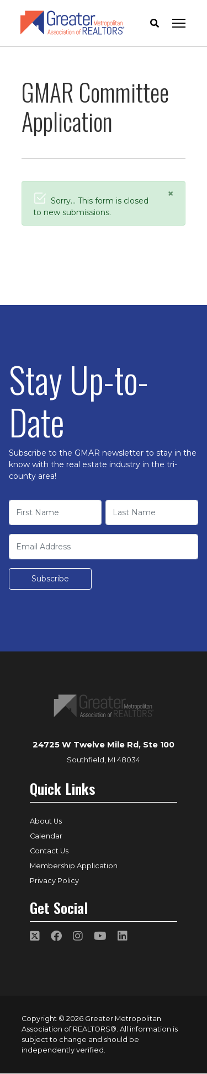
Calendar (46, 836)
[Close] (170, 193)
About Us (46, 821)
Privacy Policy (54, 881)
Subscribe (50, 579)
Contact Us (49, 851)
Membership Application (74, 866)
